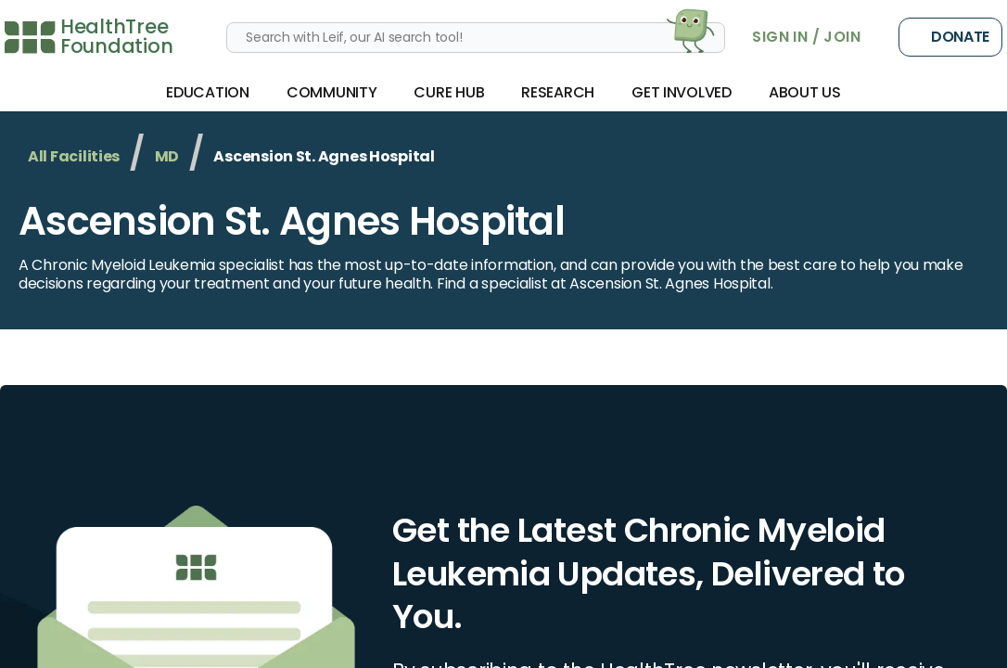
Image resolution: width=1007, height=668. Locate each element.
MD (167, 156)
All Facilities (74, 156)
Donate (950, 37)
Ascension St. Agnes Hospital (292, 221)
